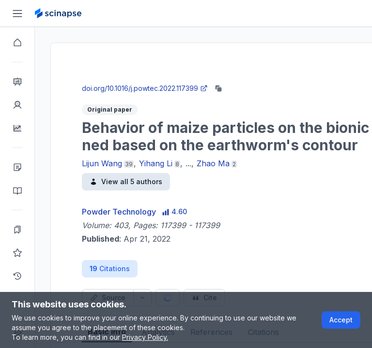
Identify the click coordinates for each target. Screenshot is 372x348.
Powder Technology (119, 212)
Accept (341, 320)
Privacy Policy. (145, 337)
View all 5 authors (126, 181)
